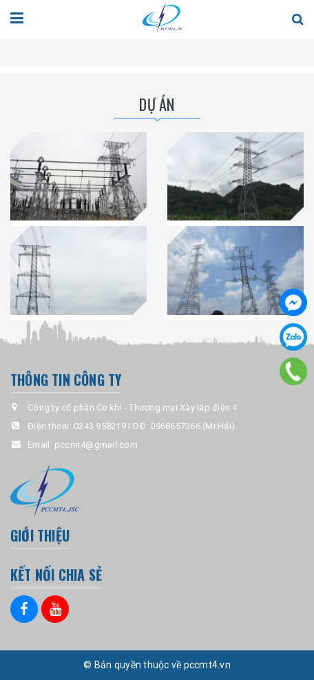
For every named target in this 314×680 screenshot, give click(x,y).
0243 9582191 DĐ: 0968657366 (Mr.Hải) (154, 426)
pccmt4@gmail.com (96, 445)
